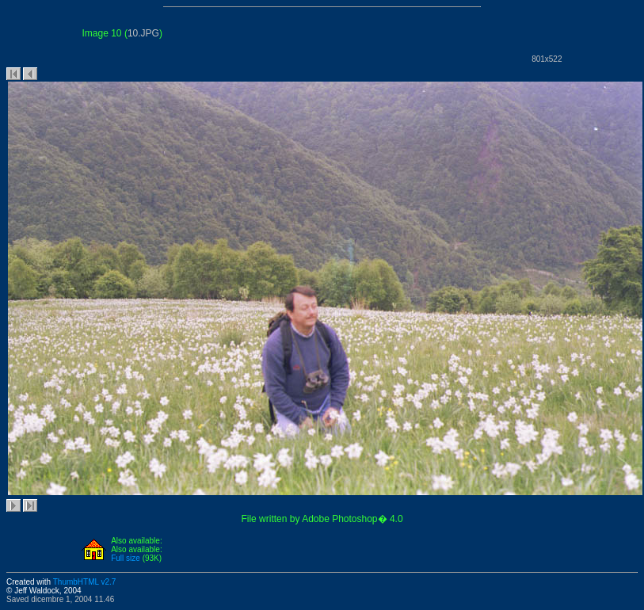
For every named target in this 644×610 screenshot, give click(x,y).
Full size (125, 558)
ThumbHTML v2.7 (84, 582)
